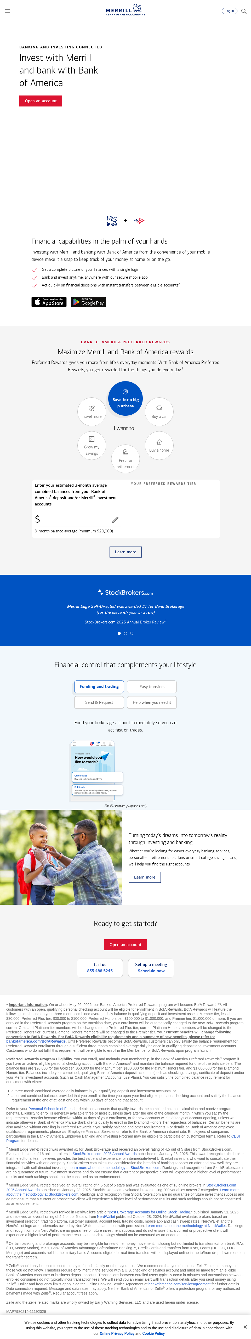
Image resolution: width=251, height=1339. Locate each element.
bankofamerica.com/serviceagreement (179, 1284)
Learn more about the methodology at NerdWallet (186, 1226)
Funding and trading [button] (96, 687)
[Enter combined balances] (78, 520)
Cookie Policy (153, 1333)
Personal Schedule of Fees (50, 1109)
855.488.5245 (100, 971)
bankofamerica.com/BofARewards (36, 1041)
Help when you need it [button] (149, 702)
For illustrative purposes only (125, 806)
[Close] (245, 1327)
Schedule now (151, 971)
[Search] (244, 11)
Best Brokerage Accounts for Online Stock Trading (149, 1212)
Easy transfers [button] (145, 687)
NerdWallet (106, 1216)
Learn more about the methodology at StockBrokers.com (114, 1168)
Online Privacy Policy (117, 1333)
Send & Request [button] (93, 702)
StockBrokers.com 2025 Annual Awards (105, 1154)
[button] (7, 11)
